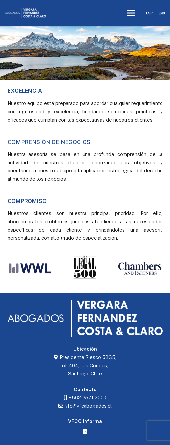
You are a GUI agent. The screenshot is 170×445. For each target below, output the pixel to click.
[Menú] (131, 13)
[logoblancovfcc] (25, 13)
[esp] (149, 13)
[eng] (162, 13)
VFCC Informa (85, 421)
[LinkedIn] (85, 431)
